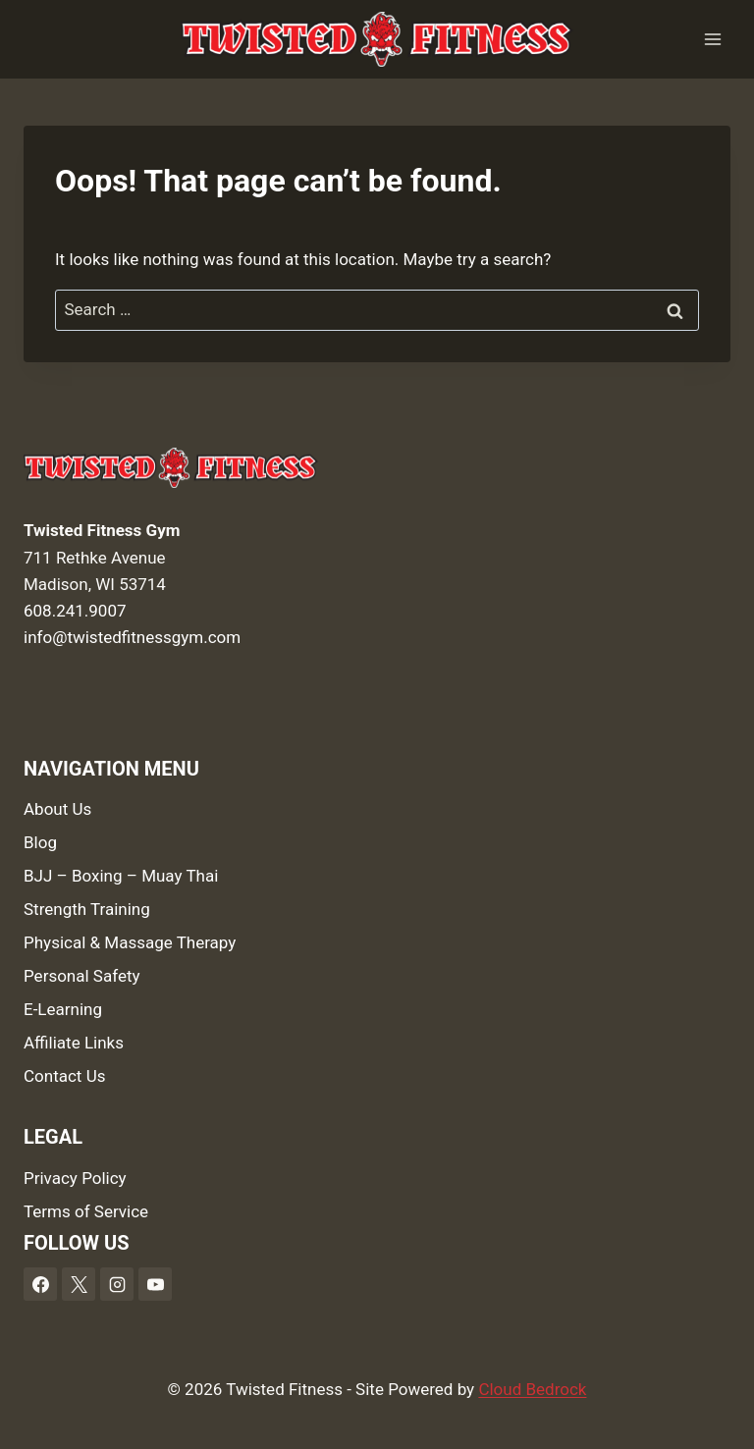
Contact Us (64, 1076)
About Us (57, 809)
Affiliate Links (74, 1042)
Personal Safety (82, 976)
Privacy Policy (75, 1178)
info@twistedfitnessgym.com (132, 637)
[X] (78, 1284)
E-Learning (63, 1009)
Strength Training (87, 909)
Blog (40, 842)
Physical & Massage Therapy (130, 942)
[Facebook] (40, 1284)
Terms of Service (86, 1211)
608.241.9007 (75, 610)
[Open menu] (712, 39)
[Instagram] (117, 1284)
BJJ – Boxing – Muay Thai (121, 876)
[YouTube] (155, 1284)
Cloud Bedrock (532, 1389)
